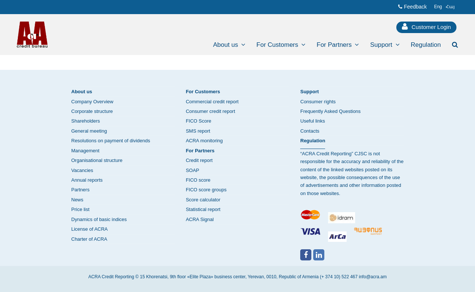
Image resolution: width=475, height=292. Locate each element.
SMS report (198, 131)
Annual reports (87, 180)
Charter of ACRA (89, 239)
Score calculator (203, 199)
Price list (80, 209)
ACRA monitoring (204, 140)
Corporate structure (92, 111)
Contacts (309, 131)
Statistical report (203, 209)
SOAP (192, 170)
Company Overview (92, 101)
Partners (80, 189)
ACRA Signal (200, 219)
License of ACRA (89, 229)
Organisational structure (96, 160)
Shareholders (85, 121)
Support (309, 91)
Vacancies (82, 170)
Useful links (312, 121)
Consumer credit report (210, 111)
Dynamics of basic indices (99, 219)
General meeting (89, 131)
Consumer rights (317, 101)
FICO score (198, 180)
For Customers (203, 91)
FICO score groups (206, 189)
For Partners (200, 150)
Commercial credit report (212, 101)
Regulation (312, 140)
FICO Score (199, 121)
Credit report (199, 160)
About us (81, 91)
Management (85, 150)
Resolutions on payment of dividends (110, 140)
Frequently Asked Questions (330, 111)
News (77, 199)
